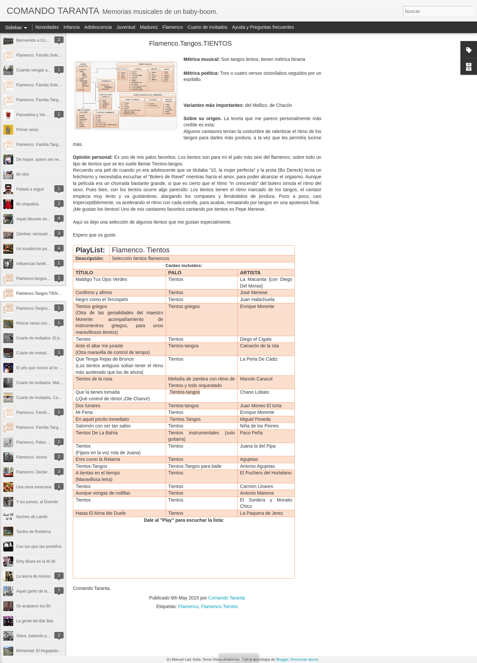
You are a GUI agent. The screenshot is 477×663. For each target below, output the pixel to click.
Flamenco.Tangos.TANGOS (40, 308)
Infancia (71, 27)
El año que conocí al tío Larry (42, 368)
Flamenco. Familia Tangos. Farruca (47, 144)
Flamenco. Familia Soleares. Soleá (47, 55)
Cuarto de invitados (207, 27)
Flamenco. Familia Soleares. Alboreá (48, 85)
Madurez (149, 27)
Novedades (47, 27)
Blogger (282, 659)
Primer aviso (27, 129)
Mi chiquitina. (27, 204)
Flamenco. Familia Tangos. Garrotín (48, 100)
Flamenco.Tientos (219, 606)
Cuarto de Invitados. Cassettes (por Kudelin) (55, 397)
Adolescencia (98, 27)
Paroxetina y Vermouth (36, 114)
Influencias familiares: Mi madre (44, 263)
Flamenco (173, 27)
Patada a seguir (30, 189)
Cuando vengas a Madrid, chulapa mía (50, 70)
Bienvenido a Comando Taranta (44, 40)
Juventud (126, 27)
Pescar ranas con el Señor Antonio (47, 323)
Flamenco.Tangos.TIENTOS (41, 293)
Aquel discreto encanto (36, 219)
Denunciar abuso (304, 659)
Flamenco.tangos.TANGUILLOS (44, 278)
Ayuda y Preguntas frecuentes (263, 27)
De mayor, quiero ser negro (40, 159)
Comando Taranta (226, 597)
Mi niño (22, 174)
